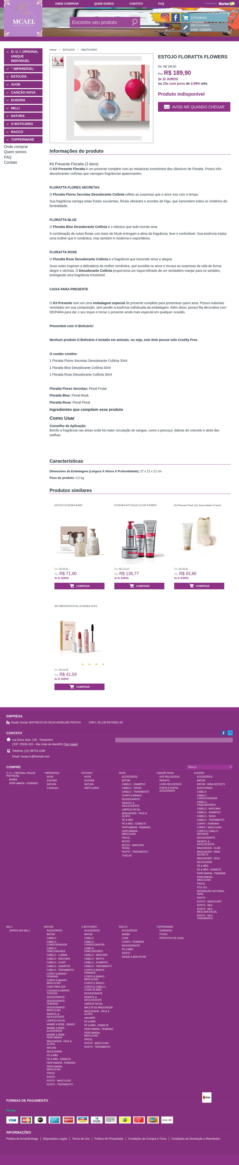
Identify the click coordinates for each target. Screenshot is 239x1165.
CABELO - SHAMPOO (134, 784)
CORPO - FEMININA (208, 823)
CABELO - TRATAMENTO (135, 792)
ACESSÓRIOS (129, 776)
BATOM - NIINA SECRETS (211, 784)
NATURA (18, 116)
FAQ (161, 3)
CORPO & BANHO (132, 795)
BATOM (126, 780)
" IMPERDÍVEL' (22, 69)
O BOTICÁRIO (22, 124)
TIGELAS (127, 855)
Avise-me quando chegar (194, 106)
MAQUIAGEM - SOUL (208, 858)
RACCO (17, 132)
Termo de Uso (81, 1138)
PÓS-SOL (202, 887)
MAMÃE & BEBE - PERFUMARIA (56, 1036)
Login (194, 29)
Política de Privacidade (109, 1138)
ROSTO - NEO (204, 905)
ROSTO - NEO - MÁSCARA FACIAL (207, 910)
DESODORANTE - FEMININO (56, 1002)
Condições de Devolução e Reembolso (195, 1138)
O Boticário (52, 788)
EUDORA (18, 100)
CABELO (202, 792)
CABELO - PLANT (56, 962)
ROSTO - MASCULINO (209, 901)
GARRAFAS (165, 930)
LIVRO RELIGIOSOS (170, 784)
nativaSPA (89, 1018)
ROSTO (126, 841)
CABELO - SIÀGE (206, 816)
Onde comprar (67, 3)
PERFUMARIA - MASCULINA (205, 878)
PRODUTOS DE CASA (171, 938)
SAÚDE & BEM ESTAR (134, 957)
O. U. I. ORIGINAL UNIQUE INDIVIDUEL (24, 56)
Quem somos (104, 3)
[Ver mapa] (71, 744)
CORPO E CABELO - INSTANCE (208, 832)
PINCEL (126, 837)
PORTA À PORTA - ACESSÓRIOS (169, 789)
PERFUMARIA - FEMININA (211, 873)
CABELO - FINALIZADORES (206, 803)
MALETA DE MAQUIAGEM (98, 1007)
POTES (163, 934)
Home (53, 49)
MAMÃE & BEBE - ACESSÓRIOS (56, 1029)
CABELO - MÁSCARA (208, 808)
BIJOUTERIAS (204, 788)
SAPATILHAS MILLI (19, 930)
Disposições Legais (55, 1138)
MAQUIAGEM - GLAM (208, 848)
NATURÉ (51, 1048)
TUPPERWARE (22, 139)
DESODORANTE (131, 799)
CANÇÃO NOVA (23, 92)
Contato (136, 3)
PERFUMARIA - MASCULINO (130, 832)
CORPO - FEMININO (133, 942)
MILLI (15, 108)
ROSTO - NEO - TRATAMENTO (205, 917)
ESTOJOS (19, 76)
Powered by (220, 3)
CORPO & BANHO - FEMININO (57, 975)
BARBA (13, 779)
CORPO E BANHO (94, 983)
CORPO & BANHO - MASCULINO (57, 981)
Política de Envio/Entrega (22, 1138)
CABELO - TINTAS (132, 788)
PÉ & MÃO (127, 820)
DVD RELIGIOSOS (169, 776)
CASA (125, 938)
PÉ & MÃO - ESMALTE (134, 823)
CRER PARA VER (56, 987)
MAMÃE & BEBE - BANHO (61, 1024)
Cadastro (206, 29)
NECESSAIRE (204, 862)
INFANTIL (164, 780)
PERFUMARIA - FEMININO (23, 783)
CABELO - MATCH (94, 958)
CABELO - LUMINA (57, 955)
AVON (15, 84)
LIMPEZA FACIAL (131, 809)
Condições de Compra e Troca (147, 1138)
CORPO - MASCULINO (209, 827)
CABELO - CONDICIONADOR (207, 797)
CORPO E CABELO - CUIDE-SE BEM (95, 988)
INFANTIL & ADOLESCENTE (130, 804)
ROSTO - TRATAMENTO (135, 852)
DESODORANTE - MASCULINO (56, 1009)
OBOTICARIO (89, 49)
